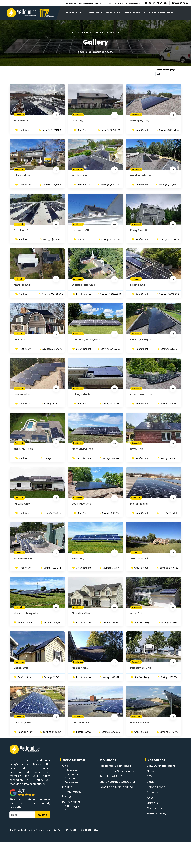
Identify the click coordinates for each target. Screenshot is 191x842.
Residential (73, 12)
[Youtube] (165, 3)
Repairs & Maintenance (162, 12)
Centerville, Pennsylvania (86, 339)
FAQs (150, 797)
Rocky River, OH (139, 230)
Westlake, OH (21, 120)
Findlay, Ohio (21, 339)
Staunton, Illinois (23, 449)
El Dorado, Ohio (81, 558)
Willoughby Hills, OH (141, 120)
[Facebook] (145, 3)
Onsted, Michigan (140, 339)
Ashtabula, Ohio (139, 558)
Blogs (110, 3)
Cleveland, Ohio (81, 722)
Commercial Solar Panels (117, 771)
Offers (103, 3)
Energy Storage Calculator (117, 782)
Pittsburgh (72, 806)
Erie (67, 810)
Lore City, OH (79, 120)
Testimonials (70, 3)
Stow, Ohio (136, 449)
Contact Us (154, 808)
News (150, 771)
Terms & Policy (156, 813)
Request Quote (135, 3)
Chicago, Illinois (81, 394)
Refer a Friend (156, 787)
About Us (153, 792)
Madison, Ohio (80, 667)
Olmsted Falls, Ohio (83, 284)
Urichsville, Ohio (139, 722)
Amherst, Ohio (22, 284)
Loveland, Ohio (22, 722)
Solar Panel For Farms (114, 776)
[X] (150, 3)
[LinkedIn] (157, 3)
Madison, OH (79, 175)
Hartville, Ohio (22, 503)
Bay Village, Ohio (82, 503)
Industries (113, 12)
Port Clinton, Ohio (140, 667)
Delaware (71, 782)
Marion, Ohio (21, 667)
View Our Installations (88, 3)
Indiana (67, 787)
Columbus (72, 774)
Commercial (93, 12)
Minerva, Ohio (22, 394)
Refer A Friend (121, 3)
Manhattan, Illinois (82, 449)
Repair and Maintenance (116, 787)
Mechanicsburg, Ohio (26, 613)
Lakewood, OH (22, 175)
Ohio (65, 766)
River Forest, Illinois (141, 394)
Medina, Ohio (138, 284)
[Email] (22, 814)
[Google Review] (161, 3)
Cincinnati (71, 778)
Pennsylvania (71, 801)
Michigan (68, 796)
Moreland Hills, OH (140, 175)
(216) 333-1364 (180, 3)
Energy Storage (135, 12)
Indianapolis (73, 792)
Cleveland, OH (22, 230)
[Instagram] (153, 3)
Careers (152, 803)
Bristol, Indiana (139, 503)
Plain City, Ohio (81, 613)
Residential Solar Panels (116, 766)
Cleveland (72, 770)
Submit (42, 814)
